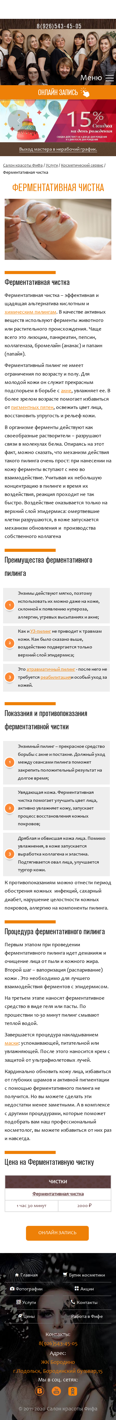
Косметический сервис (82, 166)
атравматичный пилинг (51, 669)
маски (12, 1043)
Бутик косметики (87, 1275)
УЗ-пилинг (40, 631)
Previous (18, 120)
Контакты (87, 1302)
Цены (29, 1316)
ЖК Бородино (58, 1368)
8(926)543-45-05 (59, 26)
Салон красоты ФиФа (23, 166)
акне (66, 391)
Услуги (52, 166)
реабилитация (56, 677)
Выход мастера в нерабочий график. (58, 149)
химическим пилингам (30, 312)
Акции (87, 1289)
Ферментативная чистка (58, 1194)
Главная (29, 1275)
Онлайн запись (57, 1233)
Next (97, 120)
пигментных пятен (32, 407)
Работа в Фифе (87, 1316)
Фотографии (29, 1289)
